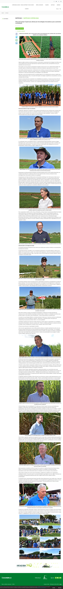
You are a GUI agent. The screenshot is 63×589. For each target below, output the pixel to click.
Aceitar (53, 588)
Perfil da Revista (39, 4)
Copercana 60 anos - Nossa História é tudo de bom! (23, 4)
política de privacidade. (41, 587)
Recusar (59, 588)
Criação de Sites (46, 584)
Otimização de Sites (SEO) (54, 584)
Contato (27, 8)
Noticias (53, 4)
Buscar (58, 8)
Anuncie (58, 4)
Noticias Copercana (31, 18)
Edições (47, 4)
